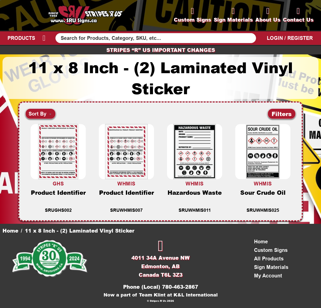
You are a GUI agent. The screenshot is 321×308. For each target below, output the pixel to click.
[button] (282, 114)
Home (10, 230)
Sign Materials (271, 267)
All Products (269, 258)
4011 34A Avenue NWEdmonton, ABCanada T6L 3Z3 (160, 266)
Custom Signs (271, 250)
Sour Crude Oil (263, 192)
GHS (58, 183)
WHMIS (126, 183)
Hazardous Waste (195, 192)
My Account (268, 275)
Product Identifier (58, 192)
